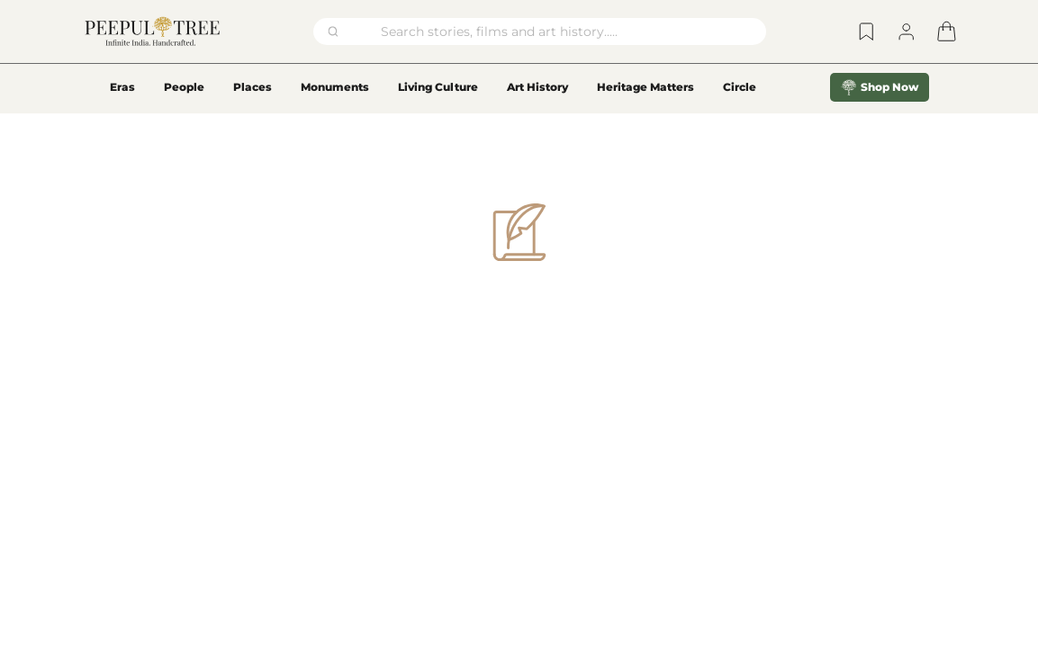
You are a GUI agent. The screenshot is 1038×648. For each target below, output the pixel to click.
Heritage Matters (645, 87)
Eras (122, 87)
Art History (537, 87)
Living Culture (438, 87)
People (184, 87)
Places (252, 87)
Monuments (335, 87)
